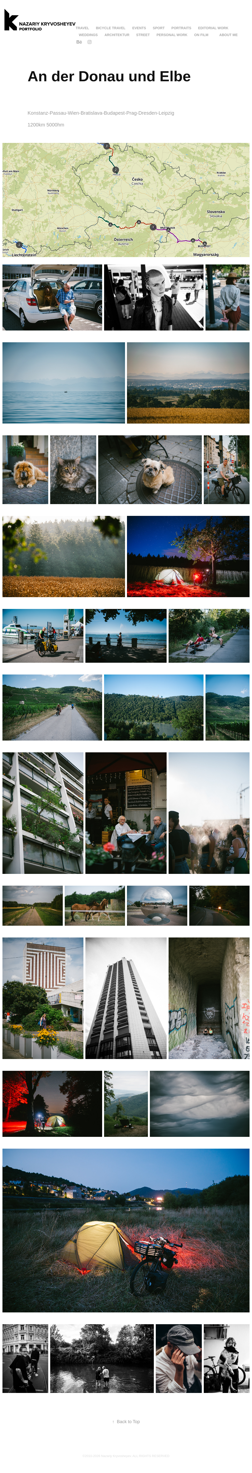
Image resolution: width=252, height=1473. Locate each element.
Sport (159, 28)
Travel (82, 28)
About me (228, 35)
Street (143, 35)
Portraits (181, 28)
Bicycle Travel (111, 28)
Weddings (88, 35)
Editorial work (213, 28)
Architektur (117, 35)
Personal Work (172, 35)
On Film (201, 35)
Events (139, 28)
